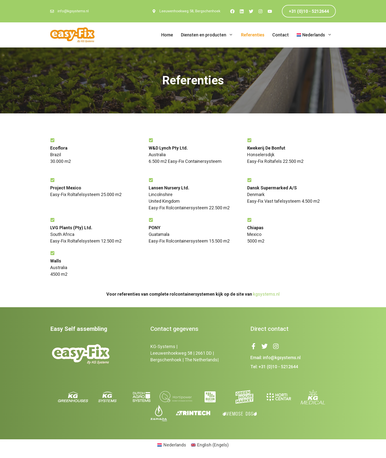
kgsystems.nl (266, 294)
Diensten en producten (209, 35)
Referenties (252, 34)
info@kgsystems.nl (73, 11)
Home (167, 34)
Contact (280, 34)
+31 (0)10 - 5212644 (309, 11)
